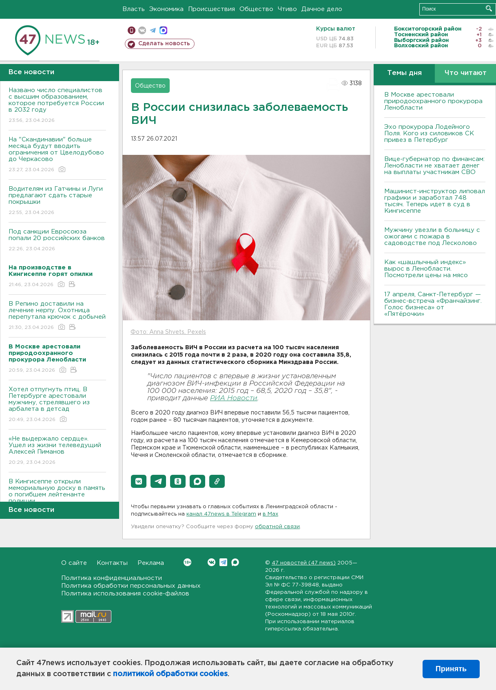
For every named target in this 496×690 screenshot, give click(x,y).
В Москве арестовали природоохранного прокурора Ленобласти (433, 101)
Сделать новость (164, 43)
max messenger (163, 30)
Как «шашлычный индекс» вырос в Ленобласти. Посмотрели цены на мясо (427, 269)
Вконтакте (187, 562)
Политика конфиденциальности (111, 578)
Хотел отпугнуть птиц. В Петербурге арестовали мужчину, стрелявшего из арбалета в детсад (57, 405)
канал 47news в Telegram (221, 514)
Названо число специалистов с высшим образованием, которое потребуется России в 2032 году (57, 106)
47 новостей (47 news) (304, 563)
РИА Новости (233, 398)
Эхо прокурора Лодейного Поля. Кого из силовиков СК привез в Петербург (429, 133)
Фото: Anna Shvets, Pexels (168, 332)
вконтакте (142, 30)
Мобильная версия (131, 30)
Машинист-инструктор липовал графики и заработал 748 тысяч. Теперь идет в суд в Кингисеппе (434, 201)
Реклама (150, 563)
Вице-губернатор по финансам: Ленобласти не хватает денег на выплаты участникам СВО (434, 166)
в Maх (270, 514)
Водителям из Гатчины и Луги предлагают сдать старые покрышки (57, 201)
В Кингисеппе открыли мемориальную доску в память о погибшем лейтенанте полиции (57, 497)
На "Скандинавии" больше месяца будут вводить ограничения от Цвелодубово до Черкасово (57, 155)
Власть (133, 9)
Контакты (112, 563)
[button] (138, 481)
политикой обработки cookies (170, 674)
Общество (256, 9)
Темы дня (404, 73)
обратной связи (277, 527)
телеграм (153, 30)
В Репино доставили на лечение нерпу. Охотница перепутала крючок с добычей (57, 316)
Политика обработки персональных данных (131, 586)
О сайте (74, 563)
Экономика (166, 9)
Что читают (466, 73)
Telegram (223, 562)
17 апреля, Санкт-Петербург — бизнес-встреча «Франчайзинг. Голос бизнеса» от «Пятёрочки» (433, 304)
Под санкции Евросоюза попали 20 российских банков (57, 240)
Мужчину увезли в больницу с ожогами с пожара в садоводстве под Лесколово (432, 236)
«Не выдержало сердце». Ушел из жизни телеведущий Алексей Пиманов (57, 451)
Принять (451, 669)
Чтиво (287, 9)
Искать (489, 8)
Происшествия (211, 9)
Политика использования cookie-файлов (125, 593)
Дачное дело (321, 9)
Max (235, 562)
